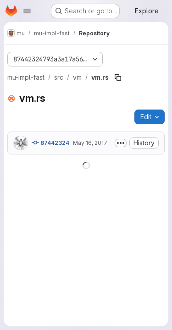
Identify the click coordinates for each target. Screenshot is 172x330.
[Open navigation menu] (27, 11)
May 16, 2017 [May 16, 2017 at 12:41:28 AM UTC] (90, 142)
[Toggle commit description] (121, 143)
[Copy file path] (118, 77)
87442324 (50, 142)
